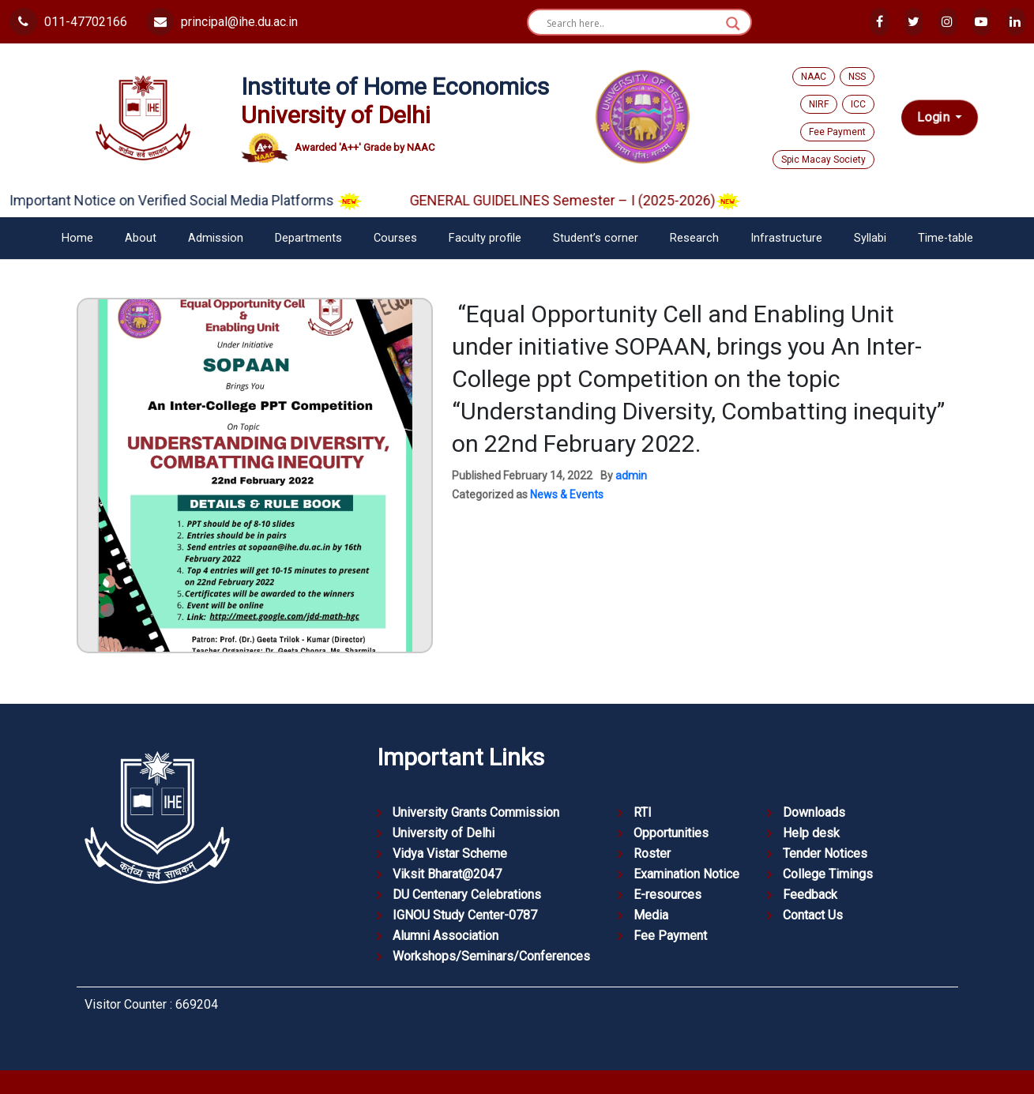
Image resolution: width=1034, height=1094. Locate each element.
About (140, 238)
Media (651, 915)
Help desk (811, 832)
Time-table (945, 238)
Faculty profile (485, 238)
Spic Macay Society (823, 159)
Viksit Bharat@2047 (447, 874)
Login (934, 118)
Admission (215, 238)
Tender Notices (825, 853)
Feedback (810, 894)
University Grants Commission (476, 812)
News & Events (566, 494)
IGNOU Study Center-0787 (465, 915)
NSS (857, 76)
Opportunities (671, 832)
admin (631, 475)
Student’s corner (595, 238)
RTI (643, 812)
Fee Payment (837, 131)
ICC (858, 104)
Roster (652, 853)
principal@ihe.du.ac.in (222, 21)
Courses (395, 238)
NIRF (819, 104)
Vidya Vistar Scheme (450, 853)
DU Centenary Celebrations (467, 894)
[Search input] (632, 24)
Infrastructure (786, 238)
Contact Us (813, 915)
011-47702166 (68, 21)
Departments (308, 238)
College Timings (828, 874)
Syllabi (870, 238)
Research (694, 238)
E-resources (667, 894)
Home (77, 238)
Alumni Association (445, 935)
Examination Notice (686, 874)
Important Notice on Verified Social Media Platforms (197, 200)
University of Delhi (443, 832)
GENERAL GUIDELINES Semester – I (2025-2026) (586, 200)
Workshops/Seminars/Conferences (491, 956)
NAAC (813, 76)
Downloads (814, 812)
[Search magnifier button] (733, 24)
